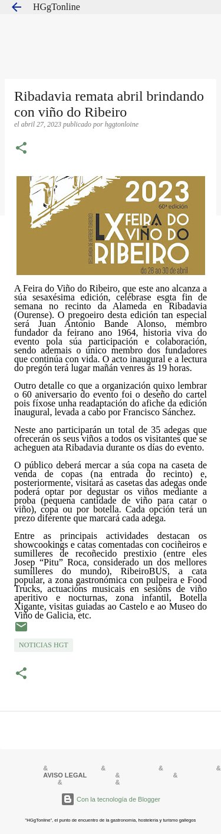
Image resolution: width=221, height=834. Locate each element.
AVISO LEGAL (65, 775)
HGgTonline (56, 7)
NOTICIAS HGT (43, 645)
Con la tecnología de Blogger (110, 799)
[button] (21, 149)
